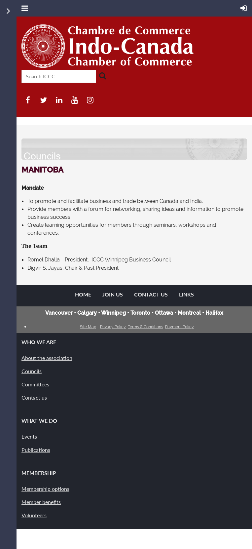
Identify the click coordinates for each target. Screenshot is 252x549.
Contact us (34, 397)
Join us (112, 294)
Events (29, 436)
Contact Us (151, 294)
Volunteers (34, 515)
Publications (35, 450)
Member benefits (41, 502)
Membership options (45, 489)
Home (83, 294)
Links (186, 294)
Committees (35, 384)
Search (102, 76)
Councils (31, 371)
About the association (46, 358)
